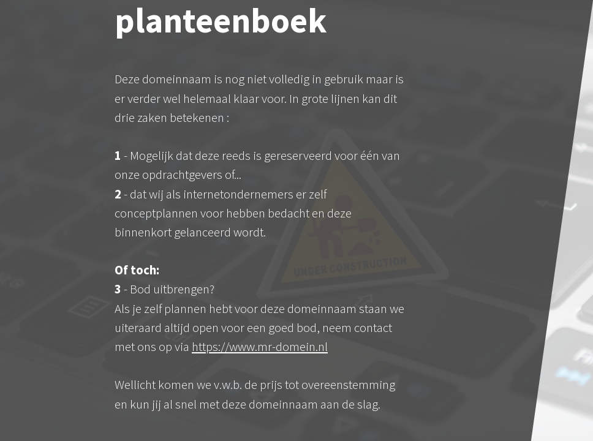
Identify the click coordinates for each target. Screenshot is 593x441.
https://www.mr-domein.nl (260, 347)
